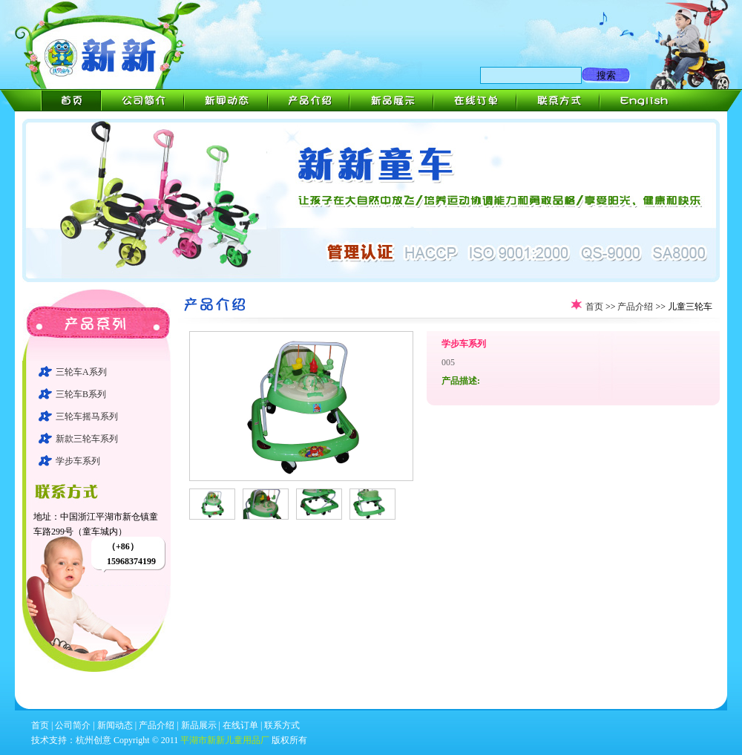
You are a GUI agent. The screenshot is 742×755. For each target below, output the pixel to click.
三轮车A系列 (81, 372)
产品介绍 (635, 306)
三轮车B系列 (81, 394)
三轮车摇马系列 (87, 416)
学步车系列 (78, 461)
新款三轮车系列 (87, 439)
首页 (594, 306)
